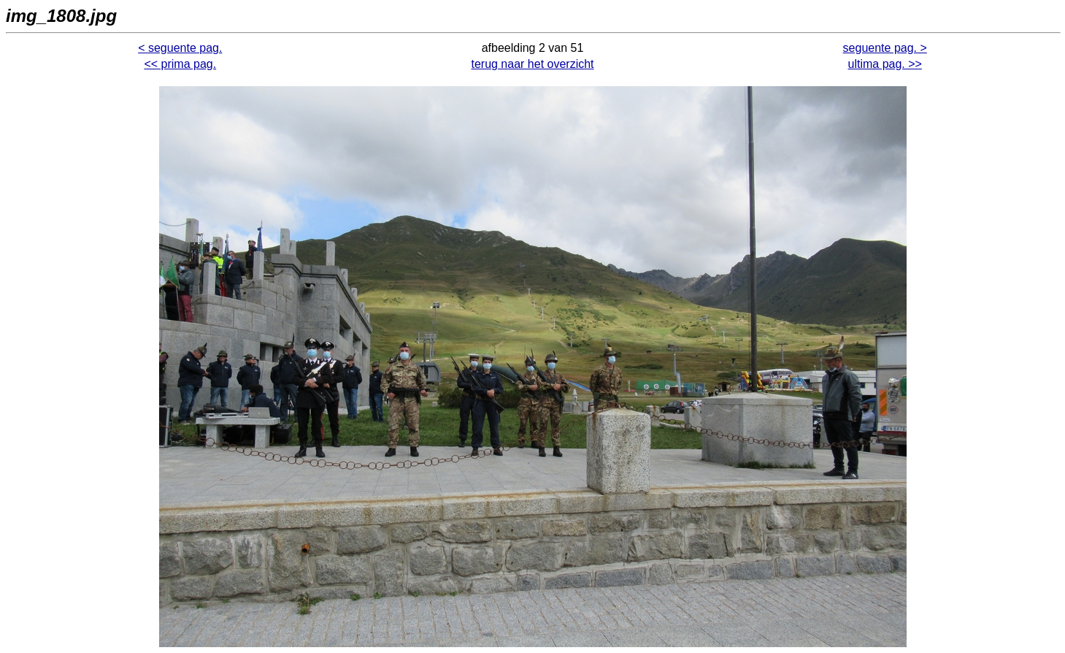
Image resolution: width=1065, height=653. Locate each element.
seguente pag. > (885, 48)
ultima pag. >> (885, 64)
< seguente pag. (180, 48)
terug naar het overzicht (532, 64)
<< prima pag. (180, 64)
